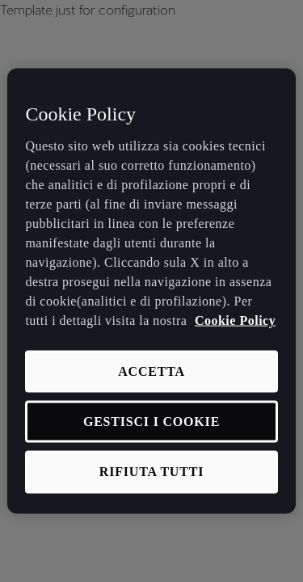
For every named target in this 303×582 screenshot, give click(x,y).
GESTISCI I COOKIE (151, 421)
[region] (151, 291)
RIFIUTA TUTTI (151, 472)
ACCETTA (151, 370)
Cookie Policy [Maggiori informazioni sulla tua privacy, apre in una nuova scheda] (235, 320)
